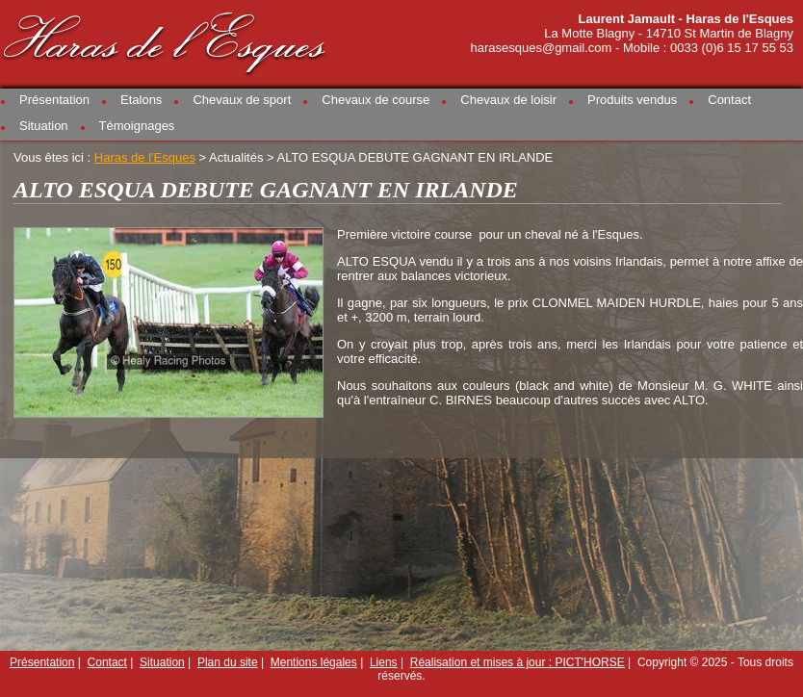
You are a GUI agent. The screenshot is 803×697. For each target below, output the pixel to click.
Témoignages (137, 125)
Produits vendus (632, 99)
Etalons (141, 99)
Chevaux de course (375, 99)
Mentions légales (314, 662)
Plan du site (227, 662)
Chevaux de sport (242, 99)
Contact (729, 99)
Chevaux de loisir (508, 99)
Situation (43, 125)
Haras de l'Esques (165, 40)
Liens (384, 662)
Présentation (54, 99)
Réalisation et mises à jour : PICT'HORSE (517, 662)
